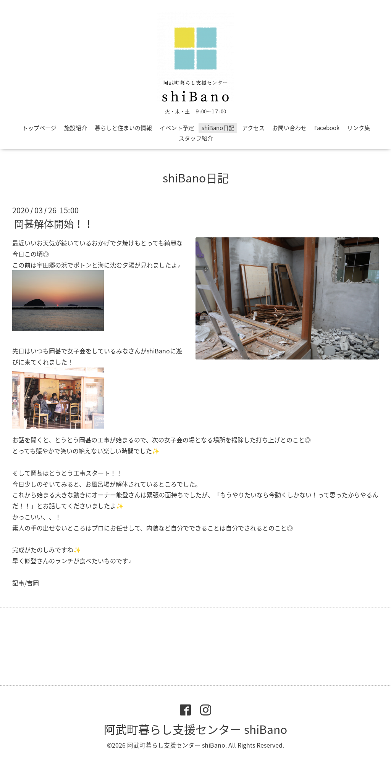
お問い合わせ (289, 128)
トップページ (39, 128)
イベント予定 (177, 128)
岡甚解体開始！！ (54, 223)
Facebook (326, 128)
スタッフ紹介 (196, 138)
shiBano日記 (218, 128)
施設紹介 (75, 128)
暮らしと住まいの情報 (123, 128)
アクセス (253, 128)
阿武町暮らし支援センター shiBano (195, 729)
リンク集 (358, 128)
